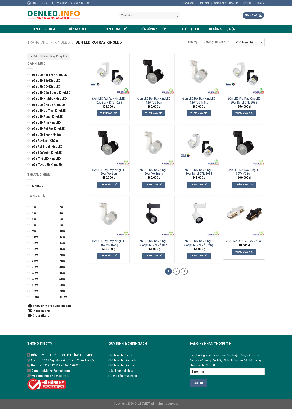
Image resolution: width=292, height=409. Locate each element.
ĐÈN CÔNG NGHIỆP (155, 29)
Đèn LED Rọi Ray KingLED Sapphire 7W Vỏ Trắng (198, 243)
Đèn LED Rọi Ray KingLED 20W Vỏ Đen (108, 172)
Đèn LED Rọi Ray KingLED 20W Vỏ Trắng (153, 172)
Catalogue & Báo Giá (226, 2)
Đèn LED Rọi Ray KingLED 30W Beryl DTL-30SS (198, 172)
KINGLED (62, 42)
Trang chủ (188, 2)
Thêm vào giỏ (108, 113)
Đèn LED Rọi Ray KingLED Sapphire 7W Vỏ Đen (153, 243)
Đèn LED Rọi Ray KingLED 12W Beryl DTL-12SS (108, 100)
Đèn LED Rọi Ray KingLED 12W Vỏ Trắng (198, 100)
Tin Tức (247, 2)
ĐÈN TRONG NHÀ (45, 29)
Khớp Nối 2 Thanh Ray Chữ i (244, 241)
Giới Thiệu (204, 2)
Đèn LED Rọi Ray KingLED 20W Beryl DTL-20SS (244, 100)
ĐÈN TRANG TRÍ (118, 29)
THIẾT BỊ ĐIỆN (189, 29)
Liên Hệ (260, 2)
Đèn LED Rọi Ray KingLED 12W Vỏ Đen (153, 100)
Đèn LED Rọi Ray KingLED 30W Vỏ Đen (244, 172)
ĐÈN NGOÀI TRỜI (82, 29)
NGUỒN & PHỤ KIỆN (224, 29)
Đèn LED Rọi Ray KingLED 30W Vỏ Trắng (108, 243)
